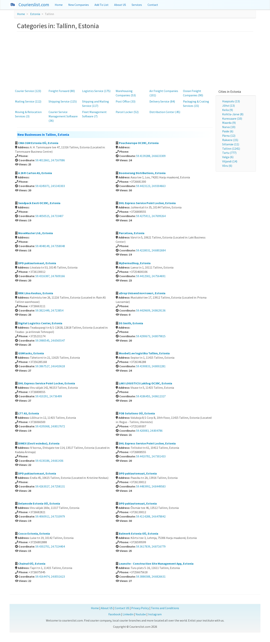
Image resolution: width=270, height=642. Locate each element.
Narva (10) (228, 127)
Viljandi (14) (229, 161)
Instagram (155, 614)
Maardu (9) (229, 122)
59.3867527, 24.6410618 (50, 366)
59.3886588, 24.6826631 (151, 576)
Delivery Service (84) (162, 101)
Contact (153, 5)
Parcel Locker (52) (127, 112)
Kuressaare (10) (232, 118)
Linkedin (128, 614)
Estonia (35, 14)
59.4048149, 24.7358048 (50, 246)
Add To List (101, 5)
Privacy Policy (140, 608)
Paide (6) (227, 131)
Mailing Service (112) (28, 101)
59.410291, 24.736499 (48, 396)
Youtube (141, 614)
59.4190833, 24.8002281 (151, 366)
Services (137, 5)
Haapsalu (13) (231, 101)
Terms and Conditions (165, 608)
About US (120, 5)
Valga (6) (227, 157)
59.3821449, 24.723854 (49, 310)
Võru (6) (227, 165)
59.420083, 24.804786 (149, 430)
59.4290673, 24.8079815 (151, 336)
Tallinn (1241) (231, 148)
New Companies (78, 5)
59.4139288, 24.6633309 (151, 156)
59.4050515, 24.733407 (49, 216)
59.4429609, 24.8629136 (151, 310)
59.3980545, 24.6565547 (50, 340)
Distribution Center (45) (164, 112)
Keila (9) (227, 110)
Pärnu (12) (228, 135)
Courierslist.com (34, 5)
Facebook (114, 614)
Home (59, 5)
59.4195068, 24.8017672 (50, 426)
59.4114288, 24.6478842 (151, 516)
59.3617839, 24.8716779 (151, 546)
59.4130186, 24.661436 (49, 460)
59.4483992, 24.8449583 (151, 486)
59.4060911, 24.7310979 (50, 516)
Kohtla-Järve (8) (232, 114)
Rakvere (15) (230, 140)
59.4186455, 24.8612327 (151, 396)
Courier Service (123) (28, 91)
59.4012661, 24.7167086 (50, 160)
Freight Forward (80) (62, 91)
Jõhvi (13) (228, 105)
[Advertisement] (135, 59)
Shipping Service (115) (63, 101)
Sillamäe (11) (230, 144)
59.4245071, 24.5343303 (50, 186)
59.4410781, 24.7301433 (151, 456)
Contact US (122, 608)
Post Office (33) (125, 101)
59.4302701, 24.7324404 (50, 546)
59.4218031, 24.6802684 (151, 250)
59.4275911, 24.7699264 (151, 216)
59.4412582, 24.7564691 (151, 276)
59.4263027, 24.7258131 (50, 486)
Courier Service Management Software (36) (63, 116)
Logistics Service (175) (96, 91)
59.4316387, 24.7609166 (50, 276)
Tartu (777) (229, 153)
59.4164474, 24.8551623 (50, 576)
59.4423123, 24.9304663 (151, 186)
